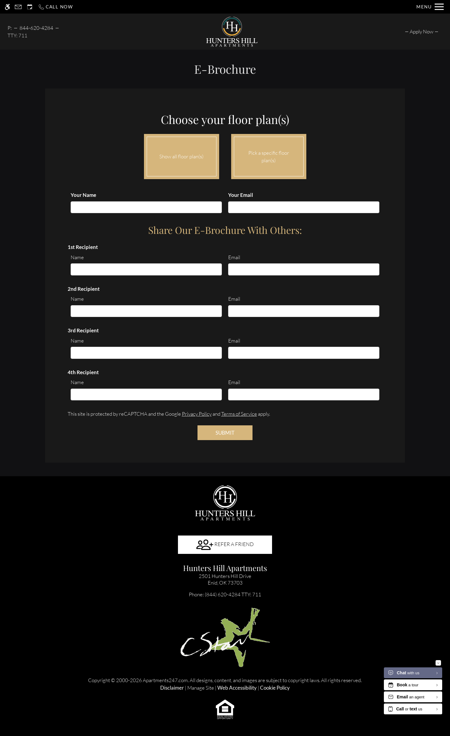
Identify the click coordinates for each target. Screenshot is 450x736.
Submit (225, 433)
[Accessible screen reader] (7, 7)
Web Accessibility (237, 688)
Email (234, 257)
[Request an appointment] (30, 7)
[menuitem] (421, 31)
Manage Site (200, 688)
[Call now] (55, 7)
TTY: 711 (225, 594)
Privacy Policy (197, 414)
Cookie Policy (275, 688)
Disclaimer (172, 688)
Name (77, 257)
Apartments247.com (165, 680)
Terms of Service (239, 414)
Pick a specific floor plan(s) (268, 155)
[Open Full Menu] (430, 7)
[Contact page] (18, 7)
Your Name (83, 195)
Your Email (240, 195)
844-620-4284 (36, 28)
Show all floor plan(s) (181, 155)
